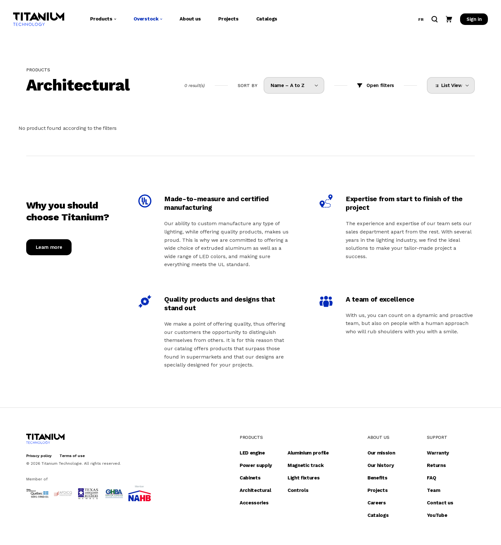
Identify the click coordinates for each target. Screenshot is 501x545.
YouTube (437, 515)
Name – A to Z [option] (287, 85)
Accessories (254, 503)
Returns (436, 465)
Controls (298, 490)
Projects (228, 19)
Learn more (49, 247)
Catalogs (266, 19)
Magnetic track (306, 465)
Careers (376, 503)
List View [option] (450, 85)
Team (433, 490)
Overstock (148, 19)
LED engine (252, 453)
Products (103, 19)
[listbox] (294, 85)
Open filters (380, 85)
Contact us (440, 503)
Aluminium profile (308, 453)
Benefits (377, 478)
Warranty (438, 453)
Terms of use (72, 456)
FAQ (431, 478)
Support (437, 437)
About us (190, 19)
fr (420, 19)
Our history (380, 465)
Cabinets (250, 478)
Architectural (255, 490)
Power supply (256, 465)
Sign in (474, 19)
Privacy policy (39, 456)
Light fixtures (304, 478)
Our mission (381, 453)
